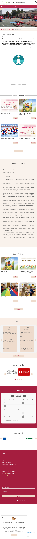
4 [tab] (21, 379)
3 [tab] (19, 379)
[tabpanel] (18, 372)
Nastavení (13, 537)
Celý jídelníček (18, 355)
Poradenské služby (9, 29)
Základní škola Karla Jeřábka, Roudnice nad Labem (16, 2)
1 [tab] (15, 379)
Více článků (18, 150)
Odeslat (18, 496)
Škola (4, 29)
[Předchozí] (1, 340)
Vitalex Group (29, 532)
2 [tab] (17, 379)
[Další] (35, 340)
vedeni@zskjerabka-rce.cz (10, 475)
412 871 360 (6, 473)
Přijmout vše (14, 535)
